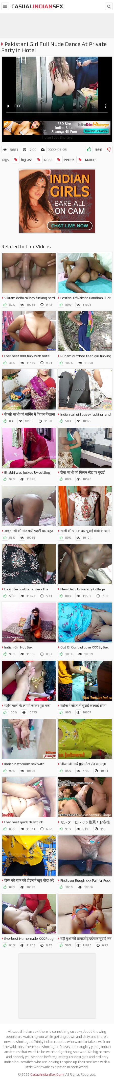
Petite (64, 159)
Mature (86, 159)
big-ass (22, 159)
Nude (44, 159)
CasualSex (37, 6)
